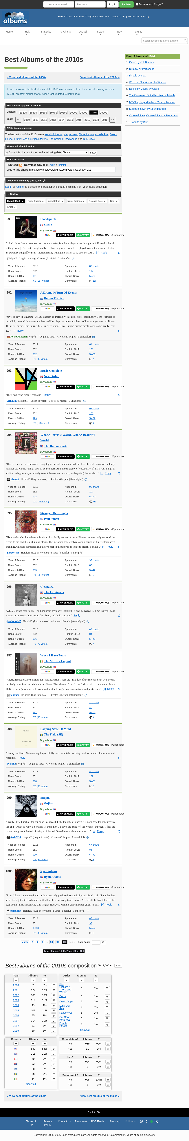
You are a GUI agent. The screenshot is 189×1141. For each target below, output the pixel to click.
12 (92, 280)
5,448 (92, 639)
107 (91, 491)
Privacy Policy (47, 1123)
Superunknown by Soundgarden (147, 108)
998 (35, 781)
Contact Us (64, 1121)
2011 (35, 119)
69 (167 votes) (41, 280)
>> (112, 119)
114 (91, 271)
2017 (87, 119)
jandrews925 (14, 621)
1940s (23, 112)
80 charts (94, 266)
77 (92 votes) (40, 859)
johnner (13, 695)
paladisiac (14, 910)
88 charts (94, 918)
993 (35, 418)
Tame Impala (86, 134)
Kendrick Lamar (53, 134)
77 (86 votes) (40, 933)
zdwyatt (13, 479)
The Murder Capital (57, 661)
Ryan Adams (48, 871)
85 (90, 849)
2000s (83, 112)
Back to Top (94, 1112)
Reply (104, 252)
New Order (51, 376)
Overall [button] (83, 32)
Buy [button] (119, 32)
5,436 (92, 354)
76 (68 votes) (40, 717)
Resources (81, 1121)
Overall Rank (15, 201)
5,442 (92, 570)
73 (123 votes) (41, 423)
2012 (44, 119)
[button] (16, 980)
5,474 (92, 928)
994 (35, 496)
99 (57, 942)
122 (91, 776)
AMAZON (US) (101, 235)
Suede (48, 224)
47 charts (94, 629)
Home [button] (9, 31)
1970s (53, 112)
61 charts (94, 344)
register (62, 164)
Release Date (97, 201)
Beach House (63, 1024)
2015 (70, 119)
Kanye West (71, 134)
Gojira (48, 803)
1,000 (36, 928)
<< (18, 119)
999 (35, 854)
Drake (62, 996)
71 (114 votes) (41, 575)
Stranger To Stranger (54, 513)
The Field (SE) (53, 734)
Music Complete (51, 370)
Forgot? (158, 4)
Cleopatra (47, 586)
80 (90, 707)
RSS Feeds (97, 1121)
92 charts (94, 408)
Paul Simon (51, 519)
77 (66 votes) (40, 786)
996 (35, 639)
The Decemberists (55, 446)
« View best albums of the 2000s (26, 77)
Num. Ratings (76, 201)
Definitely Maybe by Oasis (144, 88)
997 (35, 712)
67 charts (94, 844)
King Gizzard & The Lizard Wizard (65, 988)
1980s (63, 112)
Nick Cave (89, 139)
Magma (45, 797)
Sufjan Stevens (38, 139)
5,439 (92, 418)
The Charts (64, 31)
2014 (61, 119)
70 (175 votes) (41, 501)
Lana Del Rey (64, 1007)
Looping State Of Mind (55, 729)
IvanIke (11, 763)
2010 (27, 119)
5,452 (92, 712)
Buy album (46, 230)
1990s (73, 112)
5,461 (92, 781)
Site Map (114, 1121)
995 (35, 570)
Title (114, 201)
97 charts (94, 560)
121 (91, 349)
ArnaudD (12, 400)
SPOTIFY (83, 235)
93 (90, 923)
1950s (33, 112)
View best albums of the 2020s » (100, 77)
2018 (96, 119)
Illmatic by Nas (137, 75)
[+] (97, 252)
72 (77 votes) (40, 643)
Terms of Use (31, 1123)
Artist (11, 207)
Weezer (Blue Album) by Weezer (147, 82)
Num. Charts (36, 201)
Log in (51, 164)
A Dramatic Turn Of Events (58, 292)
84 (90, 634)
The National (56, 139)
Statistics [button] (46, 32)
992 (35, 354)
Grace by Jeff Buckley (141, 62)
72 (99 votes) (40, 359)
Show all (85, 1029)
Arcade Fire (101, 134)
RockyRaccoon (17, 336)
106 (91, 413)
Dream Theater (54, 298)
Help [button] (27, 32)
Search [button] (101, 32)
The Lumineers (54, 592)
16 (92, 501)
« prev (25, 942)
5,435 (92, 276)
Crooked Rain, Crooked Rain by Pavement (153, 115)
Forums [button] (137, 32)
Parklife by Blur (139, 122)
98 (51, 942)
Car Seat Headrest (64, 1018)
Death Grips (66, 1001)
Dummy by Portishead (142, 68)
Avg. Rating (56, 201)
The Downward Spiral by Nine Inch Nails (152, 95)
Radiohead (71, 139)
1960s (43, 112)
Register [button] (126, 4)
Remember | (144, 4)
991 (35, 276)
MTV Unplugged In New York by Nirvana (152, 102)
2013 (53, 119)
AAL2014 (14, 837)
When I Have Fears (53, 655)
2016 (79, 119)
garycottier (13, 552)
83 (90, 565)
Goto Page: (84, 942)
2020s (103, 112)
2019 (104, 119)
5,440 (92, 496)
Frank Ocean (21, 139)
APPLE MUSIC (65, 235)
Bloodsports (48, 219)
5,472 (92, 854)
